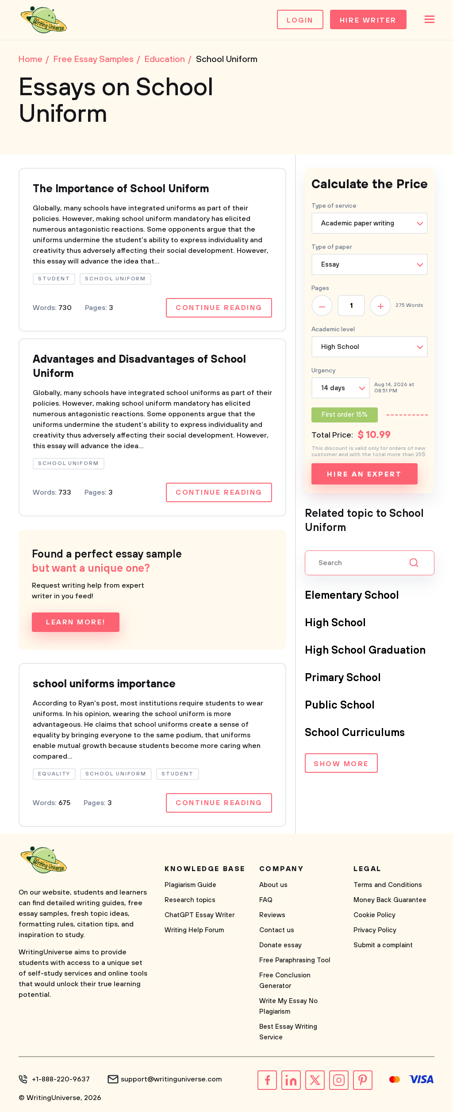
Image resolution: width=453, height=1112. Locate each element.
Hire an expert (364, 474)
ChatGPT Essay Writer (199, 915)
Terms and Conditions (387, 885)
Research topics (190, 900)
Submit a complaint (383, 945)
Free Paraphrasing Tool (294, 960)
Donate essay (280, 945)
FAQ (266, 900)
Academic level (333, 329)
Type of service (334, 206)
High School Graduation (365, 650)
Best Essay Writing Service (288, 1032)
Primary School (343, 678)
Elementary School (352, 595)
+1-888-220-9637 (61, 1079)
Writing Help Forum (194, 930)
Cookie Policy (374, 915)
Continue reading (219, 307)
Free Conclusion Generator (285, 980)
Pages (320, 288)
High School (335, 623)
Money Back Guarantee (389, 900)
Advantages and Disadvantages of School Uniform (139, 366)
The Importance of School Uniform (121, 189)
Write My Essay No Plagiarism (288, 1006)
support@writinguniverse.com (171, 1079)
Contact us (276, 930)
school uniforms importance (104, 684)
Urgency (323, 371)
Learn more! (75, 622)
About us (273, 885)
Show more (341, 763)
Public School (340, 705)
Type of (331, 247)
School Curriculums (355, 733)
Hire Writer (368, 20)
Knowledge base (205, 868)
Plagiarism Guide (190, 885)
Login (300, 20)
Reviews (272, 915)
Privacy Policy (374, 930)
